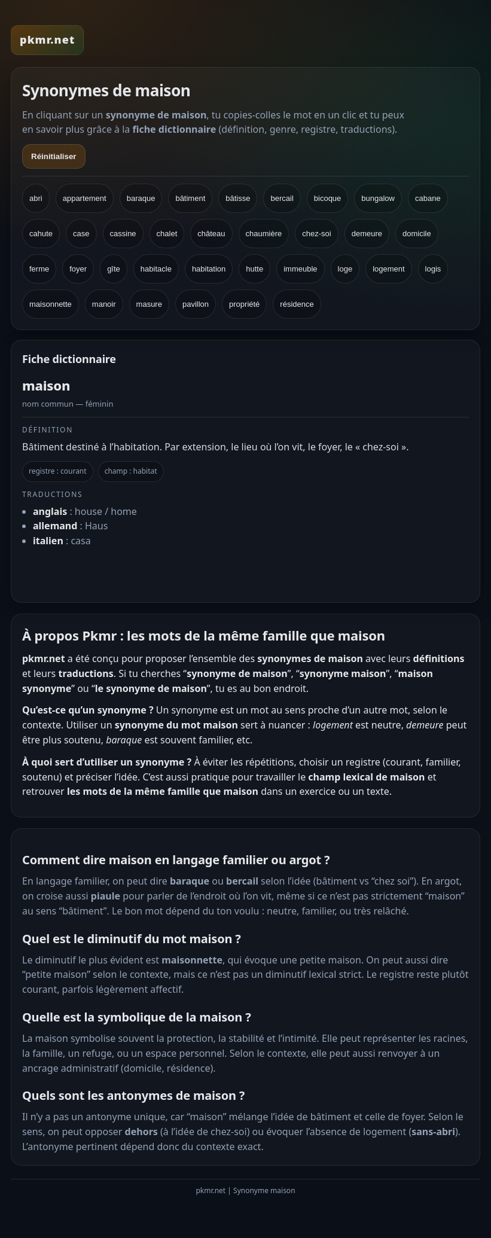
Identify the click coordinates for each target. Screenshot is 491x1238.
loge (345, 268)
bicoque (327, 198)
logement (388, 268)
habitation (208, 268)
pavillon (195, 304)
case (81, 233)
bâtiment (190, 198)
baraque (141, 198)
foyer (78, 268)
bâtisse (237, 198)
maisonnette (50, 304)
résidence (296, 304)
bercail (281, 198)
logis (433, 268)
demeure (367, 233)
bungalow (378, 198)
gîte (113, 268)
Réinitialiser (54, 156)
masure (149, 304)
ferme (39, 268)
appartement (84, 198)
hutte (254, 268)
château (211, 233)
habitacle (156, 268)
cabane (428, 198)
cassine (123, 233)
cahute (41, 233)
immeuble (300, 268)
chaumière (264, 233)
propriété (244, 304)
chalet (167, 233)
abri (35, 198)
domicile (416, 233)
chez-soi (316, 233)
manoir (104, 304)
